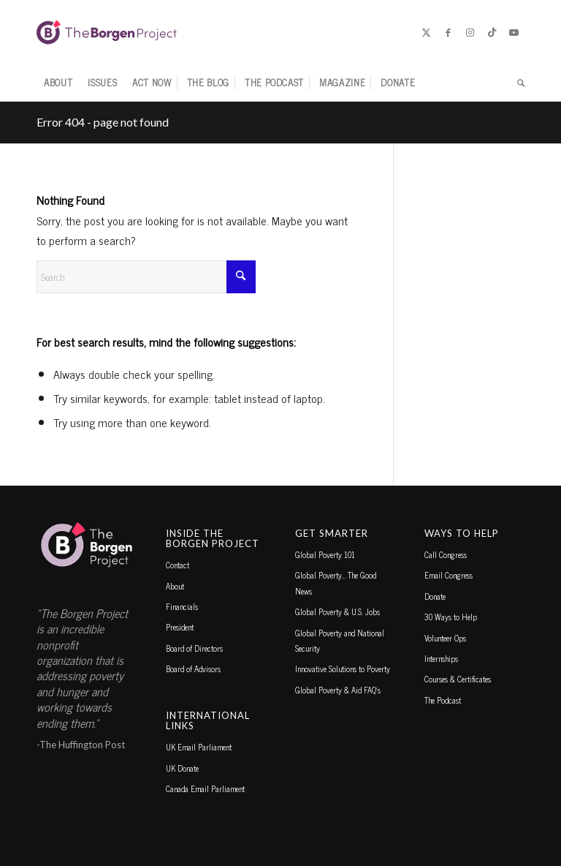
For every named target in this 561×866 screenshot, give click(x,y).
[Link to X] (426, 32)
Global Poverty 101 (325, 554)
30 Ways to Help (450, 616)
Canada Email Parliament (205, 788)
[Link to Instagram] (470, 32)
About (175, 585)
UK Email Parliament (199, 746)
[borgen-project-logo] (107, 32)
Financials (182, 606)
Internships (441, 658)
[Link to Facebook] (448, 32)
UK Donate (182, 768)
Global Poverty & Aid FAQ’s (338, 689)
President (180, 626)
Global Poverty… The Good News (335, 582)
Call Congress (445, 554)
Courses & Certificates (457, 678)
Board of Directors (194, 648)
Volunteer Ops (445, 637)
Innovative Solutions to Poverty (342, 668)
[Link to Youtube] (513, 32)
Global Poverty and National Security (339, 640)
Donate (435, 596)
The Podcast (442, 700)
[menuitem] (58, 82)
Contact (177, 564)
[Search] (517, 82)
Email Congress (448, 574)
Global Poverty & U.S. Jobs (337, 611)
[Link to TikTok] (492, 32)
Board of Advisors (193, 668)
